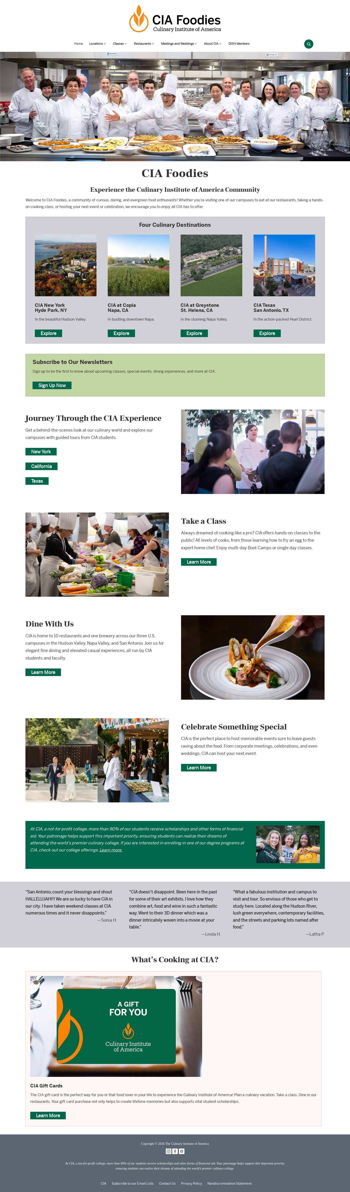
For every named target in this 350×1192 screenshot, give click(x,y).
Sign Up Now (52, 385)
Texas (37, 481)
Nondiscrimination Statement (229, 1183)
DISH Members (239, 43)
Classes (118, 43)
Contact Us (167, 1183)
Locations (96, 43)
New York (41, 451)
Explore (48, 333)
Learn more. (110, 850)
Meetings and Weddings (177, 43)
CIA (103, 1183)
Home (78, 43)
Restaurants (142, 43)
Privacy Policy (191, 1183)
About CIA (211, 43)
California (41, 466)
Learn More (199, 562)
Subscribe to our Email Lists (133, 1183)
